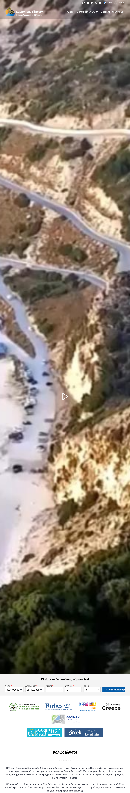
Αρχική (70, 12)
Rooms (49, 686)
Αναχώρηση (30, 686)
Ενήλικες (68, 686)
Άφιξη (7, 686)
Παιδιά (86, 686)
